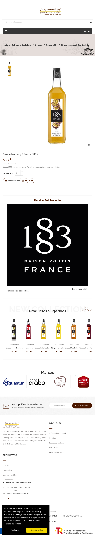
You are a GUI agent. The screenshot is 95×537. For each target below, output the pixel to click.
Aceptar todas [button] (37, 530)
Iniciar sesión (8, 480)
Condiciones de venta (72, 516)
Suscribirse (82, 405)
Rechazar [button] (15, 530)
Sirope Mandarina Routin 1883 (74, 348)
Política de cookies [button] (13, 524)
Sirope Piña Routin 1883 (44, 348)
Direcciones (54, 448)
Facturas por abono (56, 443)
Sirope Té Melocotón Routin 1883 (14, 348)
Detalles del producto (47, 200)
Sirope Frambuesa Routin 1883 (29, 348)
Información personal (57, 433)
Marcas (47, 372)
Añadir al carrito (13, 181)
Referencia (77, 289)
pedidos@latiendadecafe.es (18, 493)
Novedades (7, 470)
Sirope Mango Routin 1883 (59, 348)
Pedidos (52, 438)
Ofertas (6, 465)
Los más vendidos (10, 475)
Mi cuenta (55, 423)
